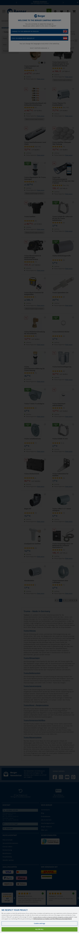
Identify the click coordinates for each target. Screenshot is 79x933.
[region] (39, 920)
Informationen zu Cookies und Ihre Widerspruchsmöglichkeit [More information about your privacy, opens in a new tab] (52, 919)
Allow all (39, 929)
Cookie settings (39, 923)
